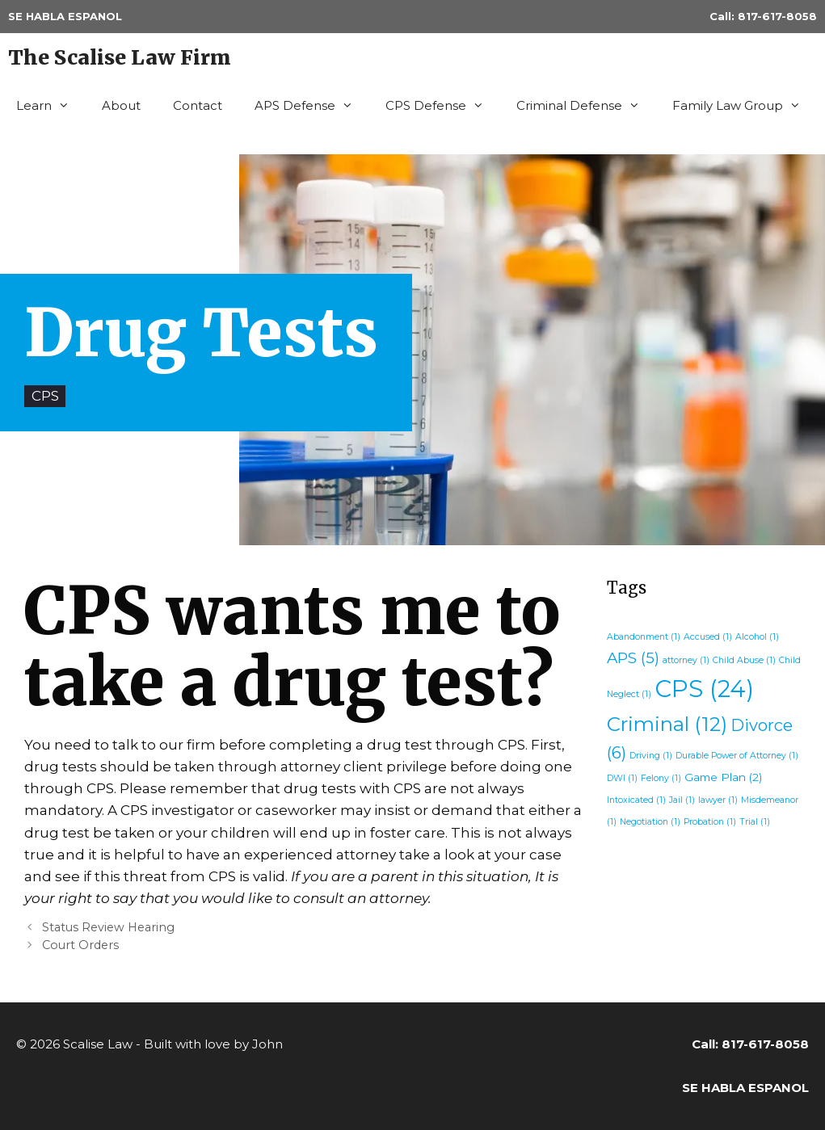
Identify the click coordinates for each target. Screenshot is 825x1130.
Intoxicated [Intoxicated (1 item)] (636, 800)
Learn (51, 106)
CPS (45, 396)
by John (258, 1044)
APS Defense (312, 106)
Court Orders (80, 945)
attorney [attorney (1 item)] (686, 660)
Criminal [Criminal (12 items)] (667, 724)
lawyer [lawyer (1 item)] (718, 800)
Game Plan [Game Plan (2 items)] (723, 777)
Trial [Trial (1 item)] (754, 822)
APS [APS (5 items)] (633, 658)
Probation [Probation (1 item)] (710, 822)
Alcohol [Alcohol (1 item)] (757, 637)
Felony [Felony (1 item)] (661, 778)
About (121, 105)
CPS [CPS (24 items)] (704, 688)
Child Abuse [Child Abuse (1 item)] (744, 660)
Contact (197, 105)
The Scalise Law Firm (119, 57)
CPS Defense (442, 106)
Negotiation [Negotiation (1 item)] (650, 822)
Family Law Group (744, 106)
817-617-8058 (777, 16)
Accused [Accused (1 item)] (708, 637)
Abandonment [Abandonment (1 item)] (643, 637)
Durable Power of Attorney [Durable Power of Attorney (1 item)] (737, 755)
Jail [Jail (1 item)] (682, 800)
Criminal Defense (586, 106)
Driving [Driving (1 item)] (650, 755)
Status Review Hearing (108, 927)
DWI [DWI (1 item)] (622, 778)
